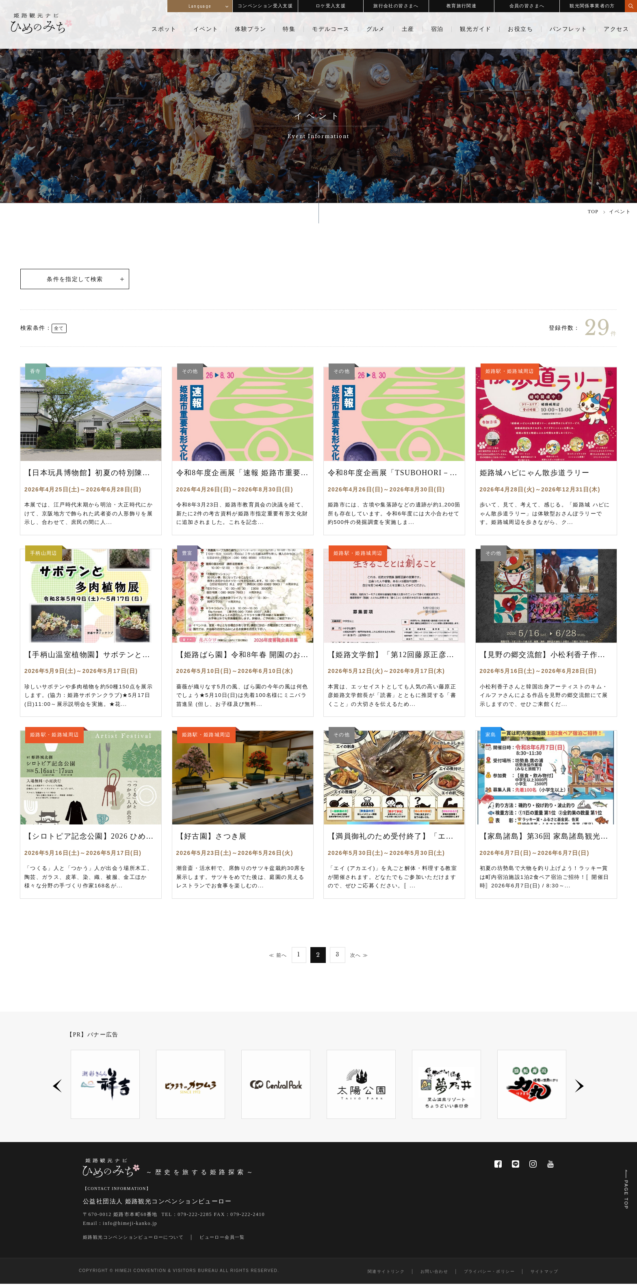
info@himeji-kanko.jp (130, 1224)
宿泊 (437, 29)
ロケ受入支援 (331, 5)
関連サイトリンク (386, 1272)
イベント (206, 29)
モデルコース (330, 29)
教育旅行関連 (461, 5)
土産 (408, 29)
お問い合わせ (434, 1272)
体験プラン (250, 29)
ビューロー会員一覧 (222, 1238)
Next (579, 1087)
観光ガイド (475, 29)
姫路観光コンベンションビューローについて (133, 1238)
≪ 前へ (277, 956)
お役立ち (520, 29)
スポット (164, 29)
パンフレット (568, 29)
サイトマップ (544, 1272)
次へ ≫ (360, 956)
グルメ (375, 29)
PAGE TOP (625, 1188)
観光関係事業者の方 (592, 5)
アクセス (616, 29)
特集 (289, 29)
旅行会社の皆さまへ (396, 5)
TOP (593, 211)
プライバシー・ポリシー (489, 1272)
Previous (57, 1087)
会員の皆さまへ (527, 5)
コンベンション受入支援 (265, 5)
